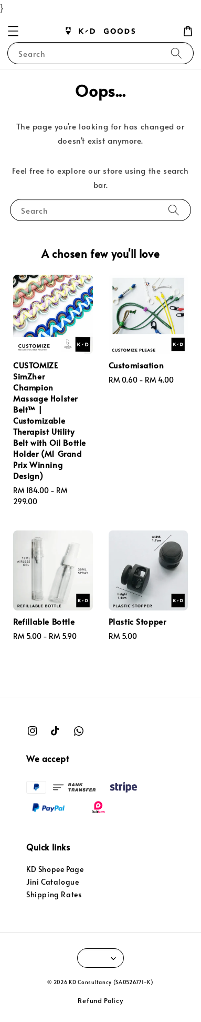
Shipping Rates (53, 894)
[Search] (176, 53)
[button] (13, 31)
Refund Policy (100, 1000)
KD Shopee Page (54, 869)
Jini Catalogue (52, 882)
